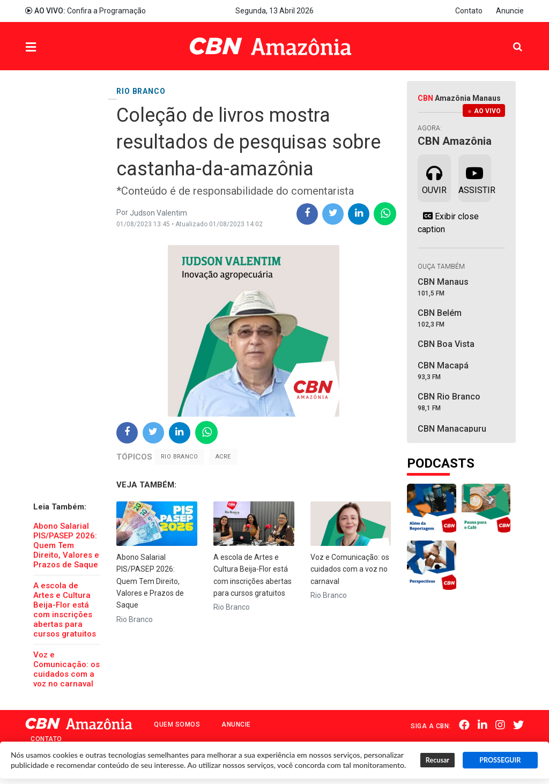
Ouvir (434, 177)
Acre (223, 456)
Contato (469, 10)
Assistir (474, 177)
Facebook (464, 725)
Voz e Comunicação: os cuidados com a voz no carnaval (66, 669)
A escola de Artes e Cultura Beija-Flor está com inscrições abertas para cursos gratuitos (64, 610)
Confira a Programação (85, 10)
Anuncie (510, 10)
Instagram (500, 725)
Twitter (518, 725)
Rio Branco (179, 456)
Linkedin (482, 725)
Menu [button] (52, 47)
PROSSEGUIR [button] (500, 760)
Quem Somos (177, 724)
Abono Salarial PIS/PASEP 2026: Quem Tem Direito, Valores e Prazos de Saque (66, 545)
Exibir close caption (448, 222)
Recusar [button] (437, 760)
